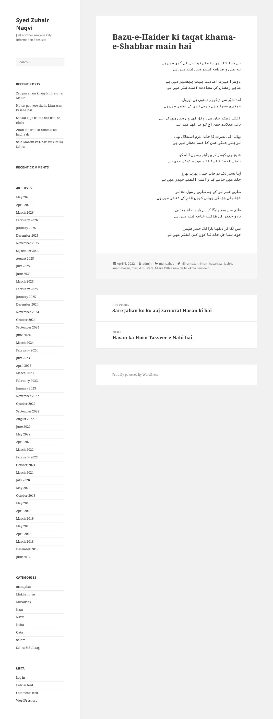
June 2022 (23, 426)
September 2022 (27, 411)
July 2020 (23, 480)
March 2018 (25, 541)
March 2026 (25, 212)
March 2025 (25, 281)
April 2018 (23, 534)
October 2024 (25, 320)
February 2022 (27, 457)
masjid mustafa (142, 268)
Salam (20, 640)
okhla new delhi (199, 268)
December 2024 (27, 304)
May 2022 (23, 434)
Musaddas (23, 602)
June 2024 (23, 335)
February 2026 (27, 220)
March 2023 (25, 373)
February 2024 (27, 350)
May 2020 (23, 488)
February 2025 (27, 289)
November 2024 (27, 312)
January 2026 (26, 228)
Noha (20, 625)
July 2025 (23, 266)
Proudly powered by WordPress (135, 374)
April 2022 (23, 442)
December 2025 (27, 235)
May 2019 (23, 503)
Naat (19, 609)
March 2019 (25, 518)
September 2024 (27, 327)
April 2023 (23, 365)
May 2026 (23, 197)
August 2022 (25, 419)
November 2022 (27, 396)
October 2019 (25, 495)
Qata (19, 632)
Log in (20, 677)
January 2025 (26, 297)
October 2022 (25, 403)
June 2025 (23, 274)
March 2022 (25, 449)
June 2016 (23, 557)
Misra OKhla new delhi (171, 268)
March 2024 (25, 342)
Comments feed (27, 693)
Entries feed (24, 685)
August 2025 (25, 258)
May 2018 (23, 526)
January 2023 (26, 388)
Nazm (20, 617)
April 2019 (23, 511)
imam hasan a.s (211, 263)
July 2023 (23, 358)
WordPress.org (26, 700)
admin (147, 263)
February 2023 (27, 381)
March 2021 (25, 472)
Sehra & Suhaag (28, 647)
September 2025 (27, 251)
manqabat (23, 586)
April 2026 (23, 205)
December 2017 (27, 549)
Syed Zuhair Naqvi (32, 23)
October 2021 (25, 465)
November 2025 (27, 243)
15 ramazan (189, 263)
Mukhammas (25, 594)
